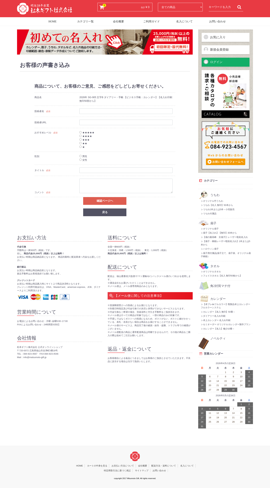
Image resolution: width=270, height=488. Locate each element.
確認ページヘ (105, 201)
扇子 (213, 223)
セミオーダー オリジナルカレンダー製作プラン (226, 324)
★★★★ (85, 136)
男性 (83, 156)
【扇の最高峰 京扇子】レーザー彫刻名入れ (224, 237)
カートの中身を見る (97, 465)
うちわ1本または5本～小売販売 (218, 209)
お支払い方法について (123, 465)
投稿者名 (39, 111)
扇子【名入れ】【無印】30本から (219, 233)
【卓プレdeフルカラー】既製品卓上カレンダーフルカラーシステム (225, 306)
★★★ (84, 140)
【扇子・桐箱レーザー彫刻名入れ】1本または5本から (225, 243)
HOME (52, 21)
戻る (105, 212)
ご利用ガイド (151, 21)
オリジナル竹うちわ (212, 201)
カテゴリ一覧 (85, 21)
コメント (39, 192)
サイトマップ (141, 470)
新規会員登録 (216, 49)
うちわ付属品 (208, 213)
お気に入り (214, 37)
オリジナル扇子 (210, 228)
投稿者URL (40, 122)
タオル (215, 266)
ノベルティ (218, 338)
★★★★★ (86, 132)
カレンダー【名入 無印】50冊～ (218, 312)
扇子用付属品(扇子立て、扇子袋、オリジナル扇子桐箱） (226, 255)
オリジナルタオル (211, 271)
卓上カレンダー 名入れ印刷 (216, 320)
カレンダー (218, 299)
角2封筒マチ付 (220, 286)
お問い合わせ (217, 21)
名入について (184, 21)
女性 (83, 160)
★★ (83, 143)
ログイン (213, 61)
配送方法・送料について (163, 465)
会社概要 (118, 21)
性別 (36, 156)
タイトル (39, 170)
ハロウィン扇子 (210, 249)
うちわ (215, 195)
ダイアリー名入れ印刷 (213, 316)
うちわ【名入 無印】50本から (217, 205)
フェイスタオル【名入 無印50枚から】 (221, 275)
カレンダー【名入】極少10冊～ (218, 328)
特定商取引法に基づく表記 (117, 470)
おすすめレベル (42, 132)
